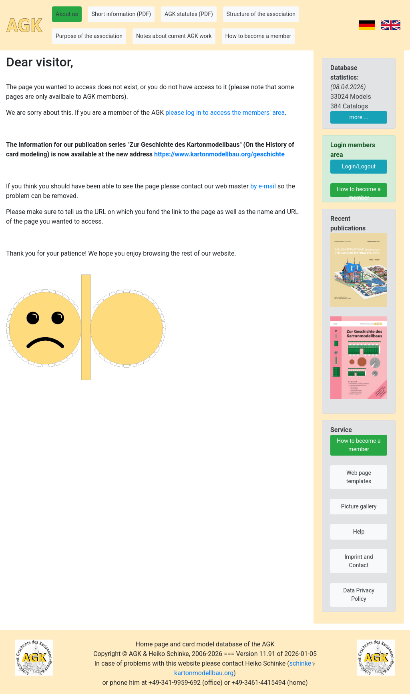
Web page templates (358, 477)
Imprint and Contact (358, 561)
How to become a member (358, 191)
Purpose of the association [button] (89, 36)
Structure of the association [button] (261, 14)
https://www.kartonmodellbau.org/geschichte (219, 154)
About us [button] (67, 14)
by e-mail (263, 186)
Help (359, 531)
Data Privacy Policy (358, 594)
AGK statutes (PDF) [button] (189, 14)
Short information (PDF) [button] (121, 14)
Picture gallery (359, 506)
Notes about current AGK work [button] (174, 36)
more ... (359, 117)
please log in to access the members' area (225, 112)
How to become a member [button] (258, 36)
